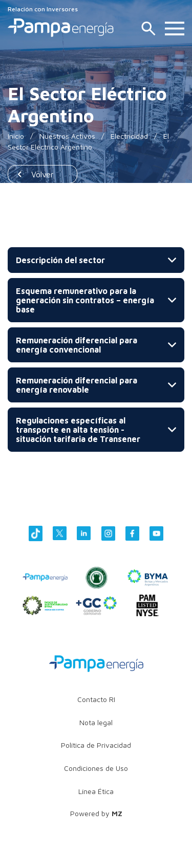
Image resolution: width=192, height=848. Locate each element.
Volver (42, 174)
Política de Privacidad (96, 745)
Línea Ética (96, 791)
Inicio (16, 136)
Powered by (96, 813)
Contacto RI (96, 699)
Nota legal (96, 722)
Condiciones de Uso (96, 768)
